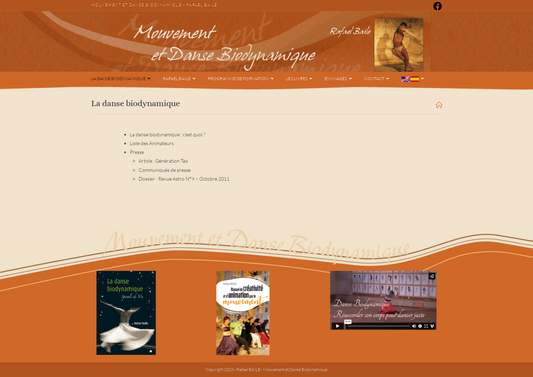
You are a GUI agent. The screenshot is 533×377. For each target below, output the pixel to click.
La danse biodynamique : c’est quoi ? (167, 134)
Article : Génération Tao (163, 161)
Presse (137, 152)
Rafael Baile (202, 4)
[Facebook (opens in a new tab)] (436, 6)
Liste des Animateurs (152, 143)
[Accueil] (439, 106)
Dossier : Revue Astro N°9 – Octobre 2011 (184, 179)
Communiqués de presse (165, 170)
